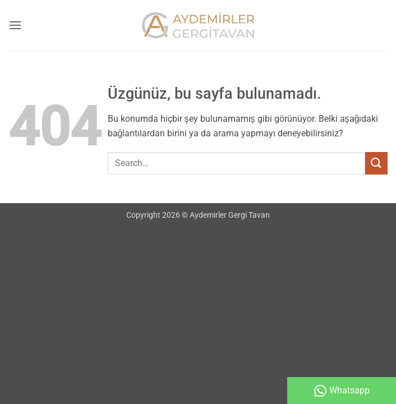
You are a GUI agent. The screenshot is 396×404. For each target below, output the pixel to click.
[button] (15, 25)
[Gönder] (376, 163)
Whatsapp (342, 391)
